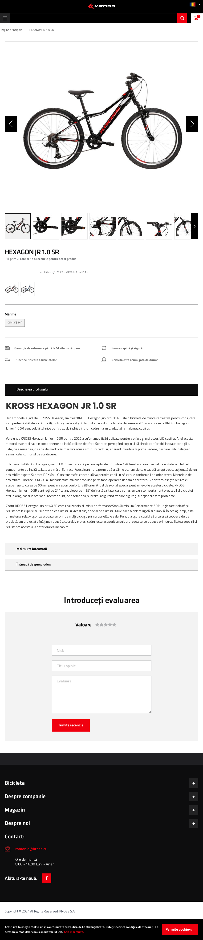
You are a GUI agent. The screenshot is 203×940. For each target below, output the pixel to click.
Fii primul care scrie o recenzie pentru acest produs (41, 259)
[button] (195, 4)
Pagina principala (11, 30)
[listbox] (101, 323)
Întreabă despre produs (33, 564)
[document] (101, 929)
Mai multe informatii (31, 549)
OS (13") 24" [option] (15, 322)
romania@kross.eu (31, 849)
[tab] (101, 389)
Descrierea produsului (32, 389)
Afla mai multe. (74, 932)
